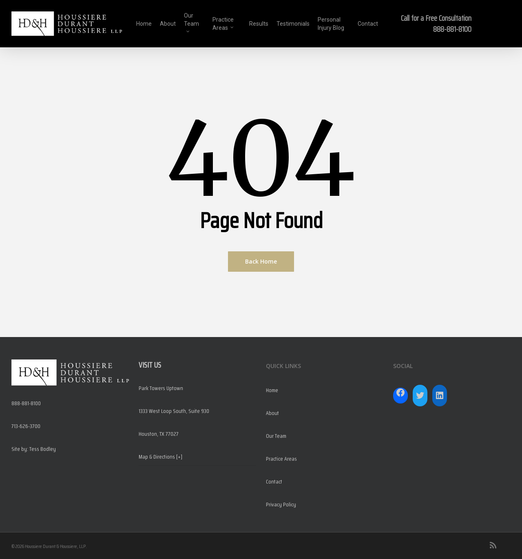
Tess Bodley (42, 448)
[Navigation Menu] (506, 24)
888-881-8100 (452, 29)
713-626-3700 (25, 425)
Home (272, 390)
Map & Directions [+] (160, 456)
